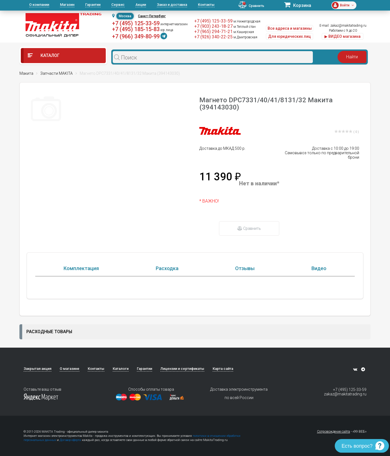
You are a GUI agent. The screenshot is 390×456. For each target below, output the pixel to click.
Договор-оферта (70, 440)
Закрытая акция (37, 369)
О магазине (69, 369)
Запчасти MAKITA (56, 73)
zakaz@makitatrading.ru (348, 26)
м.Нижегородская (246, 21)
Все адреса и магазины (290, 28)
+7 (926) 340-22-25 (213, 36)
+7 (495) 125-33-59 (136, 23)
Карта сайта (223, 369)
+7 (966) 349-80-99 (136, 36)
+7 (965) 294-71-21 (213, 31)
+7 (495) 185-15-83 (136, 29)
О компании (39, 5)
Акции (140, 5)
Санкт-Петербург (152, 16)
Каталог (44, 55)
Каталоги (121, 369)
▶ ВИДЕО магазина (342, 36)
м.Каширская (243, 32)
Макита (26, 73)
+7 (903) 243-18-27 (213, 26)
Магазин (67, 5)
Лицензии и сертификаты (182, 369)
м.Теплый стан (244, 27)
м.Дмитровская (245, 37)
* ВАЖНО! (209, 201)
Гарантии (92, 5)
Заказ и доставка (172, 5)
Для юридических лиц (289, 36)
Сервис (118, 5)
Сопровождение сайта (333, 431)
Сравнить (249, 228)
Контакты (206, 5)
